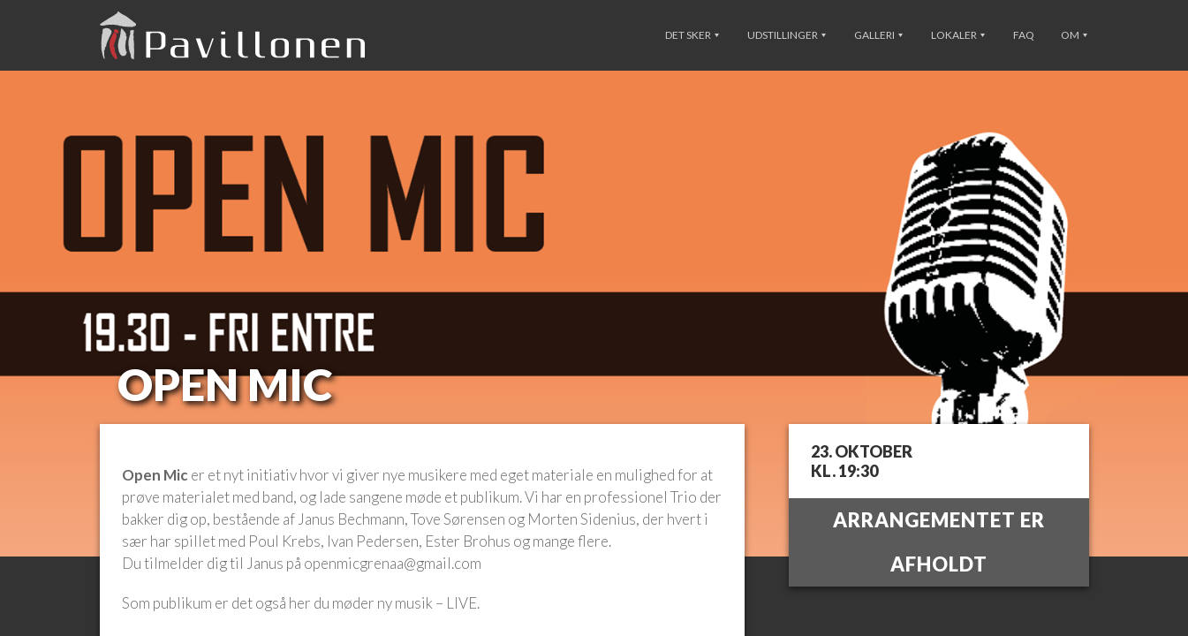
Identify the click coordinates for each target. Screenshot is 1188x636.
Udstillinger (786, 35)
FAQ (1023, 35)
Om (1074, 35)
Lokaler (958, 35)
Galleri (878, 35)
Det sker (692, 35)
